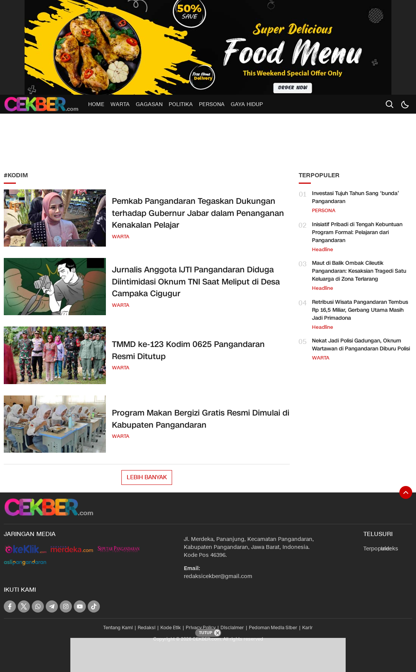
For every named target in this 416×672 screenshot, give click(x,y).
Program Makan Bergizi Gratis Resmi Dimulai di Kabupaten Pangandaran (200, 419)
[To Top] (405, 492)
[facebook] (10, 606)
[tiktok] (94, 606)
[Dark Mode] (404, 104)
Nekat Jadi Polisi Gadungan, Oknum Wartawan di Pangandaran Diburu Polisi (361, 344)
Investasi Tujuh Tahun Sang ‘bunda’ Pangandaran (355, 197)
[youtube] (80, 606)
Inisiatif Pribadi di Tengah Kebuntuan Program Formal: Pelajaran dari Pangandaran (357, 232)
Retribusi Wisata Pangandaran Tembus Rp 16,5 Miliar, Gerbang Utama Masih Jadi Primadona (360, 310)
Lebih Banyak (147, 477)
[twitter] (24, 606)
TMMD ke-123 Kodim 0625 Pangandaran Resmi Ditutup (188, 350)
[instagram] (66, 606)
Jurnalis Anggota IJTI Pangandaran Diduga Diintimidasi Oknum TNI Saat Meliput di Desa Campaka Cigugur (196, 281)
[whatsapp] (38, 606)
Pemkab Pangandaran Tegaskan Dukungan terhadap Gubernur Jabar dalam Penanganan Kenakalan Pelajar (198, 213)
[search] (389, 104)
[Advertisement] (60, 140)
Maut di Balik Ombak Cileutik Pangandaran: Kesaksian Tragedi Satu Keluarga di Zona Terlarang (359, 271)
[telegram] (52, 606)
